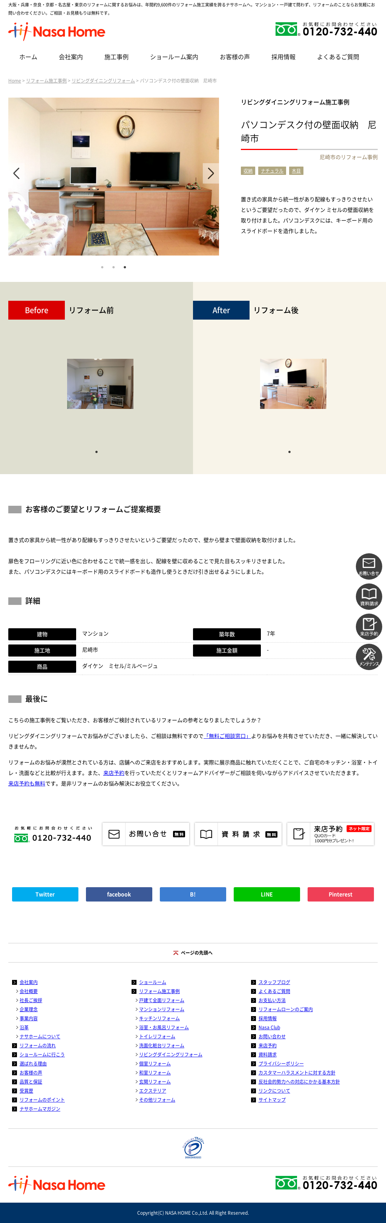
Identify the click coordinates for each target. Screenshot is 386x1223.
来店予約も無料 (26, 783)
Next (211, 173)
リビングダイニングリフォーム (103, 80)
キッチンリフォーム (159, 1018)
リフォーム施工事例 (46, 80)
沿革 (24, 1027)
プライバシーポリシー (281, 1063)
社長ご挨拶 (31, 1000)
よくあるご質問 (338, 57)
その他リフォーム (157, 1099)
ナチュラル (272, 170)
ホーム (28, 57)
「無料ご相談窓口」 (227, 736)
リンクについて (274, 1090)
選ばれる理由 (33, 1063)
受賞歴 (26, 1090)
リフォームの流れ (38, 1045)
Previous (16, 173)
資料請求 (268, 1054)
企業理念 (29, 1009)
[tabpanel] (113, 177)
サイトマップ (272, 1099)
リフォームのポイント (42, 1099)
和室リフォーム (155, 1072)
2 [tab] (113, 266)
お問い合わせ (272, 1036)
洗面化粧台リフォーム (161, 1045)
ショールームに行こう (42, 1054)
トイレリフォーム (157, 1036)
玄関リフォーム (155, 1081)
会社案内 (71, 57)
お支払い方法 (272, 1000)
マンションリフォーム (161, 1009)
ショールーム (152, 982)
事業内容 (29, 1018)
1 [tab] (102, 266)
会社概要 (29, 991)
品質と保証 (31, 1081)
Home (14, 80)
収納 (248, 170)
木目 (296, 170)
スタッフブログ (274, 982)
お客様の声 (235, 57)
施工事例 (116, 57)
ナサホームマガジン (40, 1109)
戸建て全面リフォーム (161, 1000)
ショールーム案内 (174, 57)
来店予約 (113, 773)
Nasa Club (269, 1027)
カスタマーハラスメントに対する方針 (297, 1072)
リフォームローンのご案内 (286, 1009)
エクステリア (152, 1090)
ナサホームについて (40, 1036)
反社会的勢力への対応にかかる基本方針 (299, 1081)
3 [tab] (125, 266)
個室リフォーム (155, 1063)
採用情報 (283, 57)
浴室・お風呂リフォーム (164, 1027)
